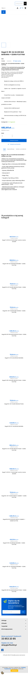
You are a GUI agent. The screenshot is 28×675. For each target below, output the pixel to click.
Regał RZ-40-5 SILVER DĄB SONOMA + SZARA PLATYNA (14, 311)
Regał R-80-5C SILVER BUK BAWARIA (14, 426)
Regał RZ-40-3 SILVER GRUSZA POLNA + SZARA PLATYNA (14, 449)
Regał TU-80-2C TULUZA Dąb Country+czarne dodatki (14, 472)
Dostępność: (4, 122)
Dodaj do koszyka (14, 140)
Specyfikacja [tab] (10, 149)
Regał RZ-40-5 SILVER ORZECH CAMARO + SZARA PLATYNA (14, 496)
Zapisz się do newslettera (14, 601)
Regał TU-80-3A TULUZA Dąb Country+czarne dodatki (14, 240)
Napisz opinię (17, 61)
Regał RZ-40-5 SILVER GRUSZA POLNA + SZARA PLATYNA (14, 287)
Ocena (3, 61)
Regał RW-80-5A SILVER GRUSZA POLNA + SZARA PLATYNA (14, 590)
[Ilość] (6, 136)
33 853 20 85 (8, 638)
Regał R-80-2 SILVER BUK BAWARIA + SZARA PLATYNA (14, 543)
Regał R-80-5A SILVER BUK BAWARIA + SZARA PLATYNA (14, 264)
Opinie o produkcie (21, 149)
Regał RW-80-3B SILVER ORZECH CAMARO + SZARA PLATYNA (14, 520)
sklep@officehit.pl (9, 645)
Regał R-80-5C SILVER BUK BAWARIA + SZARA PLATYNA (14, 567)
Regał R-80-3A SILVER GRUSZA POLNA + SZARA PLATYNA (14, 381)
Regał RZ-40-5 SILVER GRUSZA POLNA (14, 404)
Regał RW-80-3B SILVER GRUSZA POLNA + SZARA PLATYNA (14, 335)
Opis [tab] (4, 149)
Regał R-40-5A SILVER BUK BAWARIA (14, 358)
